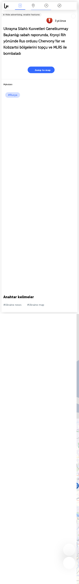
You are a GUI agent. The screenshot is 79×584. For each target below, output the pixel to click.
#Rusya (12, 95)
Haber (20, 6)
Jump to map (40, 70)
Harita (33, 6)
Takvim (46, 6)
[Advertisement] (39, 139)
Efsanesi (59, 6)
